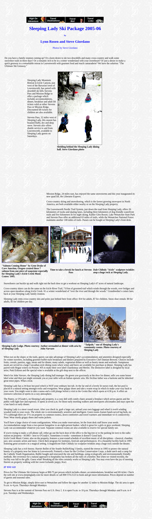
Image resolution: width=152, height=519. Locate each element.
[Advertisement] (76, 5)
